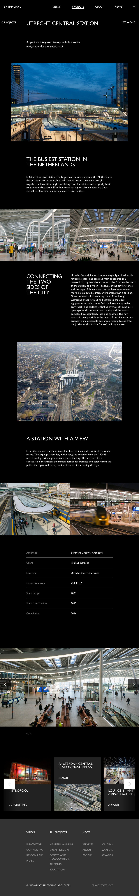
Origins (107, 844)
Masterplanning (61, 844)
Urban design (59, 850)
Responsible (34, 855)
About (99, 6)
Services (87, 844)
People (87, 855)
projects (58, 832)
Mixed (30, 860)
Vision (57, 6)
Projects (78, 6)
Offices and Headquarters (60, 856)
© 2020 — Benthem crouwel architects (48, 885)
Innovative (33, 844)
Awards (107, 855)
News (118, 6)
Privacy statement (102, 885)
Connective (34, 850)
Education (57, 869)
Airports (56, 864)
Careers (107, 850)
